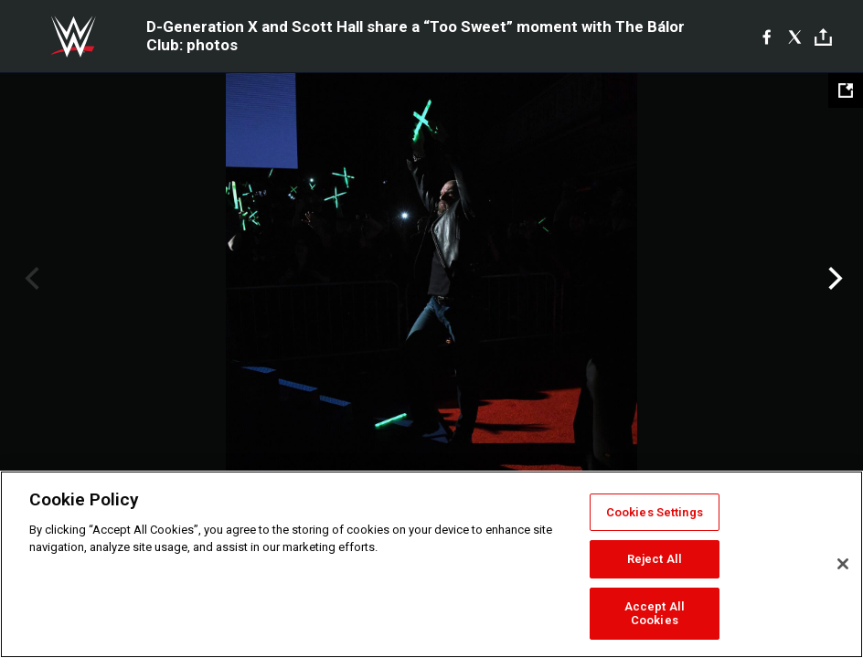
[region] (431, 564)
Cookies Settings (654, 512)
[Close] (843, 564)
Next (833, 278)
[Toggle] (823, 37)
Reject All (654, 559)
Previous (30, 278)
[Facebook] (766, 36)
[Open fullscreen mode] (845, 90)
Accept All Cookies (654, 614)
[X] (795, 36)
